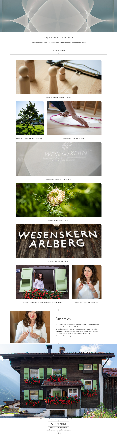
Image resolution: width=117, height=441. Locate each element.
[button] (58, 50)
